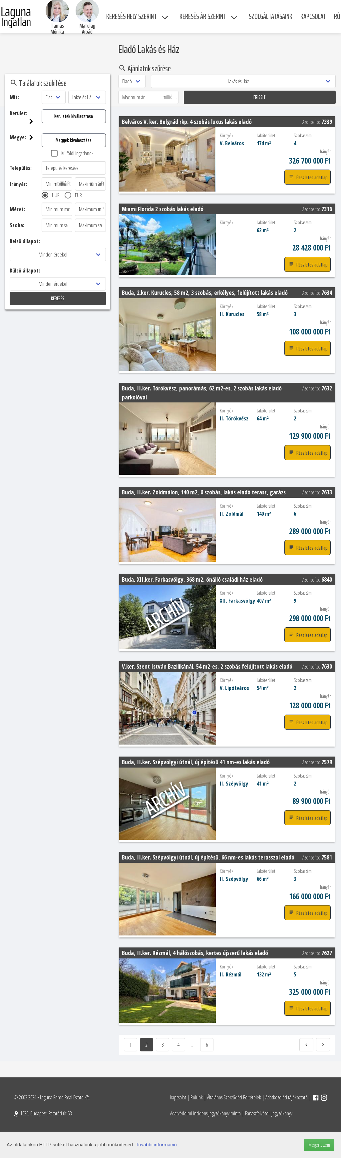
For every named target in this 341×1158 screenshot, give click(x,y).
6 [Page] (207, 1044)
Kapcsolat (178, 1097)
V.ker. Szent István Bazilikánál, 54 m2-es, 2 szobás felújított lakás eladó (207, 666)
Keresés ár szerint (202, 16)
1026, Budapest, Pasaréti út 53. (43, 1113)
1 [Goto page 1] (131, 1044)
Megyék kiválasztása (33, 140)
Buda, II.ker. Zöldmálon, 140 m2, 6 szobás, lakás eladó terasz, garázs (204, 492)
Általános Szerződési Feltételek (234, 1097)
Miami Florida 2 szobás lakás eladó (162, 209)
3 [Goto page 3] (163, 1044)
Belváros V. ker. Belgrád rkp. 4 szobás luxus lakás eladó (187, 122)
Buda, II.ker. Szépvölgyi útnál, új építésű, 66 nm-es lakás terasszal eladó (208, 857)
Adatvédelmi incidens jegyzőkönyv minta (205, 1113)
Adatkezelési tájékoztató (286, 1097)
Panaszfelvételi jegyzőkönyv (268, 1113)
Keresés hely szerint (131, 16)
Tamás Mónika (57, 28)
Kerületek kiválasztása (33, 116)
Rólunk (196, 1097)
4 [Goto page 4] (178, 1044)
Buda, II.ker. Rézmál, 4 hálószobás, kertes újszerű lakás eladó (195, 953)
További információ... (158, 1145)
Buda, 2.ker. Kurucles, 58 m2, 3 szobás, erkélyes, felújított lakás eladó (205, 292)
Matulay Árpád (87, 28)
